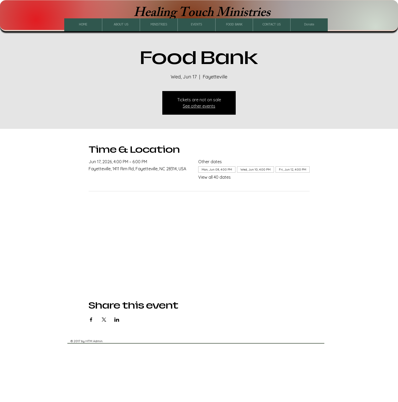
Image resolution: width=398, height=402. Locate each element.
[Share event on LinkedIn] (116, 320)
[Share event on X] (103, 320)
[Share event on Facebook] (91, 320)
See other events (199, 106)
